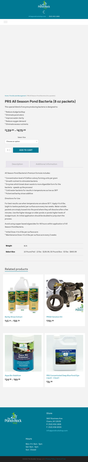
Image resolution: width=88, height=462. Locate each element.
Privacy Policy (50, 459)
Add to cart (25, 150)
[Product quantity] (8, 150)
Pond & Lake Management (18, 96)
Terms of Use (61, 459)
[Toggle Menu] (5, 22)
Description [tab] (17, 164)
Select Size (22, 137)
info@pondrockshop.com (37, 16)
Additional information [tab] (46, 164)
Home (7, 96)
